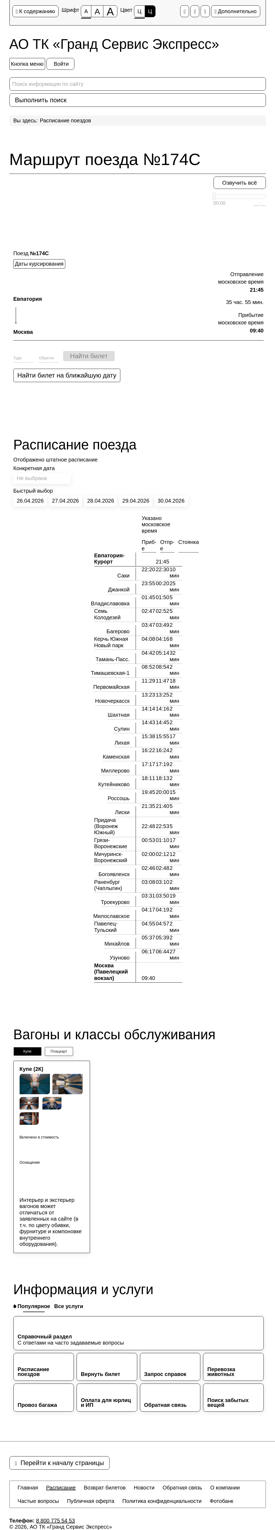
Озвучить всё (239, 183)
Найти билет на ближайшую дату (67, 375)
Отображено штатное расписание (55, 460)
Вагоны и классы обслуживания (114, 1034)
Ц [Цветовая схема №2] (150, 11)
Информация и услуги (83, 1289)
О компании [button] (225, 1488)
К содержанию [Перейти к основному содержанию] (35, 11)
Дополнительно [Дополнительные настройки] (236, 11)
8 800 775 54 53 (55, 1521)
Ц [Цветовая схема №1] (139, 12)
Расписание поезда (75, 444)
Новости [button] (144, 1488)
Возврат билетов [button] (105, 1488)
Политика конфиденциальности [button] (162, 1501)
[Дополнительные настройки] (205, 11)
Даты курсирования (39, 264)
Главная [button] (28, 1488)
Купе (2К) (32, 1069)
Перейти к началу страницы (59, 1462)
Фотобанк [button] (221, 1501)
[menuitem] (28, 1487)
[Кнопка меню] (27, 64)
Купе (27, 1051)
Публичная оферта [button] (90, 1501)
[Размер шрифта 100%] (86, 11)
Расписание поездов (65, 120)
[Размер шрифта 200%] (110, 11)
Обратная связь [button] (182, 1488)
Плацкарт (58, 1051)
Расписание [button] (61, 1488)
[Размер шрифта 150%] (97, 11)
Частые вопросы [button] (38, 1501)
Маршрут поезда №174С (105, 159)
